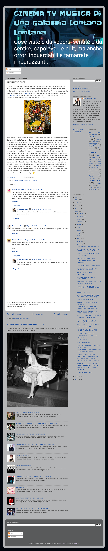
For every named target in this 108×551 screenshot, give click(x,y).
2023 (77, 205)
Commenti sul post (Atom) (21, 318)
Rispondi (15, 201)
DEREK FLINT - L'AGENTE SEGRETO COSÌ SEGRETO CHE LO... (88, 287)
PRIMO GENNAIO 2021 (84, 372)
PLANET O (26, 93)
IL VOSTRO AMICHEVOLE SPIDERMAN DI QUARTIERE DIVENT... (87, 335)
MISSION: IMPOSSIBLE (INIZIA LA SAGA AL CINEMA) (33, 477)
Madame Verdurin (18, 189)
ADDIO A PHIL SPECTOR (85, 299)
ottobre (79, 219)
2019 (77, 379)
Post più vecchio (61, 314)
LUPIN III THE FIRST (83, 292)
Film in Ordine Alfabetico (80, 88)
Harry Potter (93, 146)
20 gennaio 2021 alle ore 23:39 (41, 259)
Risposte (17, 205)
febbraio (79, 241)
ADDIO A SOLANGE (83, 340)
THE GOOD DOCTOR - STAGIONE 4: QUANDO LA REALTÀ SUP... (89, 316)
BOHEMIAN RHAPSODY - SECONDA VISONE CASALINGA (89, 282)
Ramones (91, 172)
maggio (79, 233)
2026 (77, 197)
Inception (91, 148)
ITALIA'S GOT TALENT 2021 (86, 258)
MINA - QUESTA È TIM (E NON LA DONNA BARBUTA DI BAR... (88, 250)
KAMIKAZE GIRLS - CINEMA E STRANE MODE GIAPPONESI (87, 355)
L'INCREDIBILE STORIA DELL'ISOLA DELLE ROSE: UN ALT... (89, 325)
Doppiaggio (93, 144)
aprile (79, 235)
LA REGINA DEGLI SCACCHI (86, 342)
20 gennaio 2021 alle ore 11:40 (35, 240)
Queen (95, 170)
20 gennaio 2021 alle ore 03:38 (41, 209)
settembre (80, 222)
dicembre (80, 213)
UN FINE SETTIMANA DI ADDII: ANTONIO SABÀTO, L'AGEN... (87, 330)
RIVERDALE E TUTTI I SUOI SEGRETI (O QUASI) (32, 508)
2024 (77, 202)
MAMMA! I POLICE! (22, 487)
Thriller (99, 183)
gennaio (79, 244)
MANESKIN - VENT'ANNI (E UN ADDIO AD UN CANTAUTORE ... (88, 312)
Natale (99, 155)
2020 (77, 376)
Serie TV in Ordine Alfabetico (82, 91)
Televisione (33, 180)
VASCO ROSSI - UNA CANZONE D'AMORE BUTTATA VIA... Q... (87, 364)
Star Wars (93, 178)
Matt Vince (61, 543)
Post (8, 69)
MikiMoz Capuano (18, 240)
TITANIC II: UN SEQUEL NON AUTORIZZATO (30, 434)
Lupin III (21, 180)
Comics (98, 139)
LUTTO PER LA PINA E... (24, 455)
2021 (77, 211)
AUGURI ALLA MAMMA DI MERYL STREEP (30, 413)
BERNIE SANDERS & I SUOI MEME (88, 265)
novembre (80, 216)
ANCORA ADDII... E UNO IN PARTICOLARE (86, 278)
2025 (77, 200)
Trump (94, 185)
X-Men (99, 187)
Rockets (91, 174)
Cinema (16, 180)
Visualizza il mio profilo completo (83, 124)
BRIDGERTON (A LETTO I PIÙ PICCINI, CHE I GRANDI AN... (87, 321)
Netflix (94, 157)
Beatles (94, 134)
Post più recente (14, 314)
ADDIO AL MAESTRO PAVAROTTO (88, 246)
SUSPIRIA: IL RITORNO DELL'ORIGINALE (29, 498)
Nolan (90, 159)
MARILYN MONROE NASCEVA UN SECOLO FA (25, 325)
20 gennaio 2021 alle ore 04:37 (36, 226)
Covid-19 (95, 141)
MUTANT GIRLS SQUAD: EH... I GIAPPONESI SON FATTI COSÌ (36, 423)
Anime (99, 132)
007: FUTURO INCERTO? (24, 466)
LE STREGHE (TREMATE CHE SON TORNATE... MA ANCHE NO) (88, 296)
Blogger (76, 543)
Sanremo (92, 176)
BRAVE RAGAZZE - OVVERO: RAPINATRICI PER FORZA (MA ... (88, 307)
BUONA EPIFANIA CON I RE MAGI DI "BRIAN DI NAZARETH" (89, 350)
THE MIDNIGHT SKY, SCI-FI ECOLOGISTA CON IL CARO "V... (88, 359)
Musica (27, 180)
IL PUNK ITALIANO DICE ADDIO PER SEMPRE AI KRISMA (35, 444)
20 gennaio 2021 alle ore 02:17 (34, 189)
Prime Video (96, 167)
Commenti (10, 72)
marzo (79, 238)
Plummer (98, 165)
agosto (79, 224)
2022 (77, 208)
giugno (79, 230)
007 (90, 132)
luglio (79, 227)
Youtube (93, 189)
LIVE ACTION (14, 95)
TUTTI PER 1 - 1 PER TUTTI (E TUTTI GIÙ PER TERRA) (87, 269)
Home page (37, 314)
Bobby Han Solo (23, 209)
